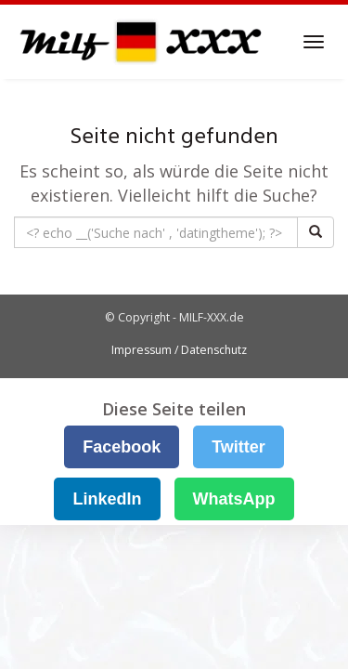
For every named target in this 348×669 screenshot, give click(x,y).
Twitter (238, 447)
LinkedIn (106, 499)
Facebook (122, 447)
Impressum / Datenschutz (179, 350)
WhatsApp (234, 499)
